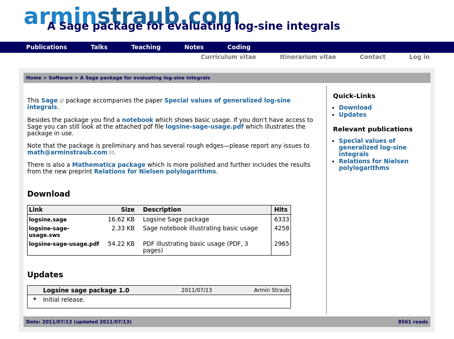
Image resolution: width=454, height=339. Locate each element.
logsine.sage (48, 220)
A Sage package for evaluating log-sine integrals (145, 78)
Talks (99, 47)
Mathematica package (108, 165)
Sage (49, 100)
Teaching (145, 47)
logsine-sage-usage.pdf (205, 126)
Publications (46, 47)
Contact (373, 57)
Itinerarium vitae (308, 57)
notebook (137, 120)
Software (61, 78)
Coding (239, 47)
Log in (419, 57)
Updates (352, 114)
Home (34, 78)
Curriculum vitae (228, 57)
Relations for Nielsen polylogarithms (155, 171)
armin (132, 16)
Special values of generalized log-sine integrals (373, 148)
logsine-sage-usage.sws (49, 231)
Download (355, 107)
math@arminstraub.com (67, 152)
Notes (194, 47)
